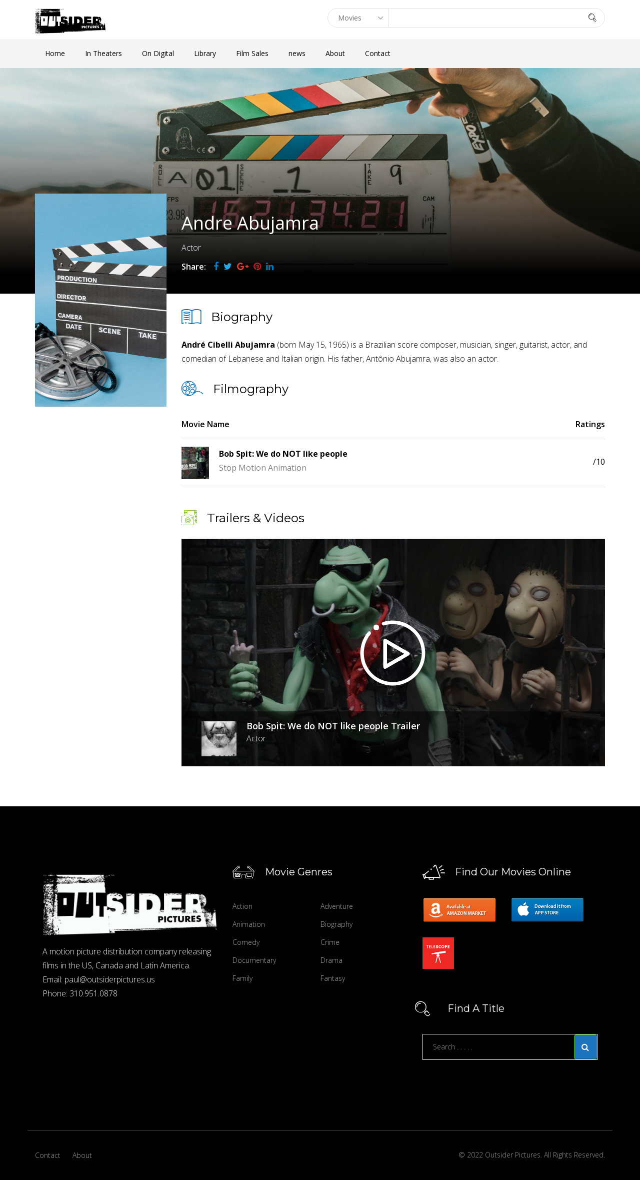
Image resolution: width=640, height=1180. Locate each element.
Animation (248, 924)
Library (205, 53)
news (297, 53)
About (335, 53)
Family (242, 978)
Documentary (254, 960)
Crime (330, 942)
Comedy (246, 942)
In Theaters (103, 53)
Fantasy (332, 978)
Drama (331, 960)
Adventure (336, 906)
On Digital (158, 53)
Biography (336, 924)
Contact (377, 53)
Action (242, 906)
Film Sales (252, 53)
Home (55, 53)
